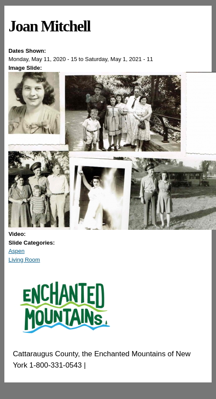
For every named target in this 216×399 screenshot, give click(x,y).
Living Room (24, 259)
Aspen (16, 251)
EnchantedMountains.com (130, 365)
